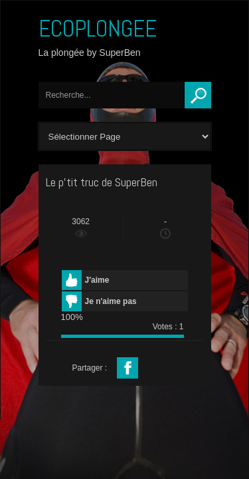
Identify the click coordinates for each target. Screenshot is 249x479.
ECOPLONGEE (98, 28)
